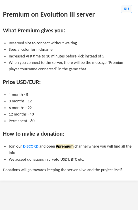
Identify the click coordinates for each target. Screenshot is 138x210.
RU (126, 8)
